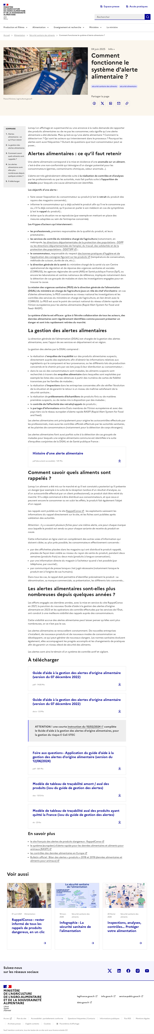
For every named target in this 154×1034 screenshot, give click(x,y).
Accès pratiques (139, 6)
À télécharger (14, 181)
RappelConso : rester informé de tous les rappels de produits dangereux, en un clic (28, 925)
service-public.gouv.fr (129, 996)
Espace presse (111, 6)
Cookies (47, 1023)
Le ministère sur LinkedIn (119, 970)
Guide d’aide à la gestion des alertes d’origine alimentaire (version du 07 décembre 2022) (77, 675)
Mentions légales (143, 1018)
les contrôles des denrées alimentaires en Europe (57, 853)
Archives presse (14, 1023)
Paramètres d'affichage (69, 1023)
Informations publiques (109, 1018)
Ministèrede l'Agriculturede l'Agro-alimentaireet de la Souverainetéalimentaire (14, 11)
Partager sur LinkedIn (110, 103)
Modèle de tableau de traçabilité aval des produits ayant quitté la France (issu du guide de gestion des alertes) (76, 812)
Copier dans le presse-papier (127, 103)
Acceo (6, 1018)
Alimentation (39, 27)
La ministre (112, 27)
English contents (32, 1023)
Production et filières (13, 27)
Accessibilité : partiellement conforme (47, 1018)
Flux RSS (127, 1018)
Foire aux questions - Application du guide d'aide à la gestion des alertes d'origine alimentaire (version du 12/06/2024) (73, 757)
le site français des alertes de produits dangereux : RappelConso (65, 841)
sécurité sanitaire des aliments (104, 86)
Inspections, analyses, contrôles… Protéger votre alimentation (124, 926)
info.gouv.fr (107, 996)
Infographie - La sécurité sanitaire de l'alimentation (75, 926)
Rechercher (148, 17)
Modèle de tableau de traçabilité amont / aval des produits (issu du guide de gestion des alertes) (71, 785)
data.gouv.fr (83, 1002)
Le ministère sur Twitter (109, 970)
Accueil (6, 35)
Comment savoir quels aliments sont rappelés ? (16, 156)
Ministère (93, 27)
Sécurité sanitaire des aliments (42, 35)
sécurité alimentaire (128, 86)
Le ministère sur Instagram (137, 970)
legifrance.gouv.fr (86, 996)
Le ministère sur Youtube (147, 970)
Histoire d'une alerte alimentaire (58, 453)
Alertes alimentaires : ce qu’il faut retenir (15, 137)
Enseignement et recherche (67, 27)
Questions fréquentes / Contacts (81, 1018)
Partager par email (119, 103)
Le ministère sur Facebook (128, 970)
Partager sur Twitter (102, 103)
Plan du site (21, 1018)
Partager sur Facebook (94, 103)
